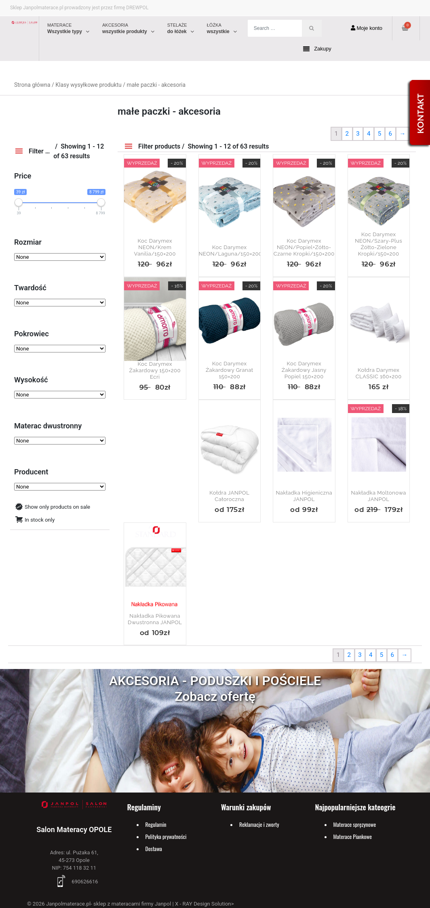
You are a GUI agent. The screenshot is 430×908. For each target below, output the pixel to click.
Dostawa (153, 849)
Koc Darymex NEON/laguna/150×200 (230, 250)
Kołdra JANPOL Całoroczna (229, 496)
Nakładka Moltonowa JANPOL (378, 496)
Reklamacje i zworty (259, 824)
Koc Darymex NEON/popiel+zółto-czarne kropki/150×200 (304, 247)
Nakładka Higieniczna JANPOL (304, 496)
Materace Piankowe (352, 837)
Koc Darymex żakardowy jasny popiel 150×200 (304, 370)
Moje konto (366, 28)
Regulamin (156, 824)
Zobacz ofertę (215, 696)
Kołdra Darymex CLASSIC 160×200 (379, 373)
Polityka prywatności (166, 837)
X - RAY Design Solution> (204, 904)
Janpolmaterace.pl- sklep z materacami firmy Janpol (108, 904)
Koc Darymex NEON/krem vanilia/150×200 (155, 247)
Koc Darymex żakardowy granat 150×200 (229, 370)
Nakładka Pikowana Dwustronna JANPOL (155, 619)
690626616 (74, 882)
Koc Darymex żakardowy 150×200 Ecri (155, 370)
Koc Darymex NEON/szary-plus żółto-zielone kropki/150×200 (378, 244)
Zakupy (317, 49)
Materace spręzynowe (354, 824)
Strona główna (32, 85)
